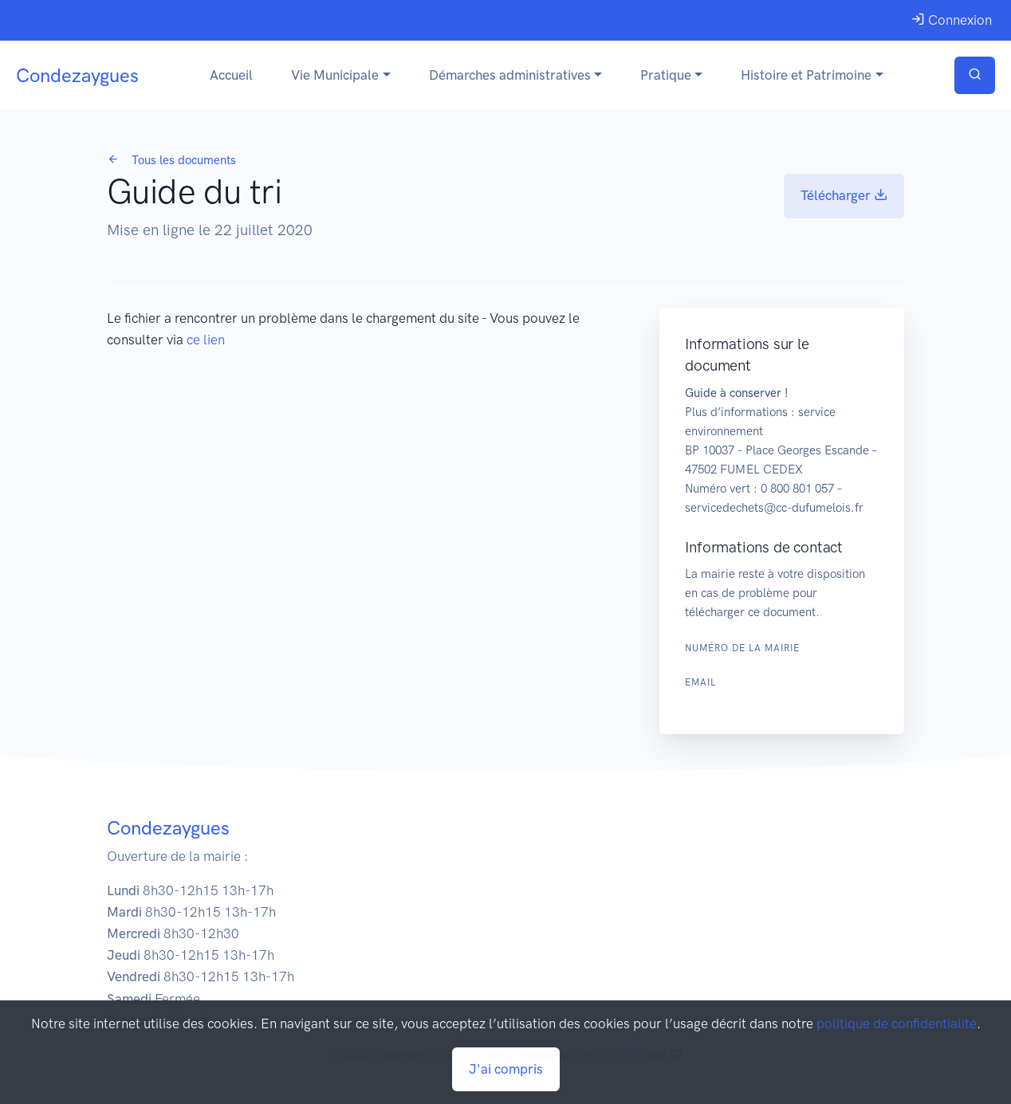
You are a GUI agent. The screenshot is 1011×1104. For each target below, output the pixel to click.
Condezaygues (77, 75)
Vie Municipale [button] (335, 75)
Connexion (951, 20)
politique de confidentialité (896, 1023)
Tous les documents (171, 160)
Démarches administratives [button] (510, 75)
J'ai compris (506, 1069)
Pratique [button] (665, 75)
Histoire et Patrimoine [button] (806, 75)
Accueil (231, 75)
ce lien (206, 340)
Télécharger (844, 195)
